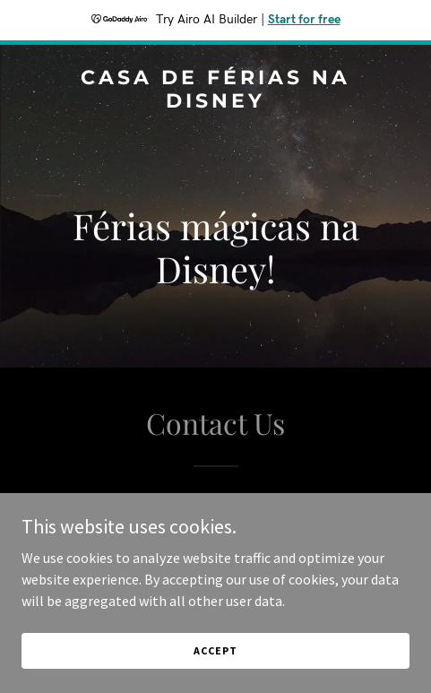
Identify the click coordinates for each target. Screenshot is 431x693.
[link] (215, 102)
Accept (215, 650)
